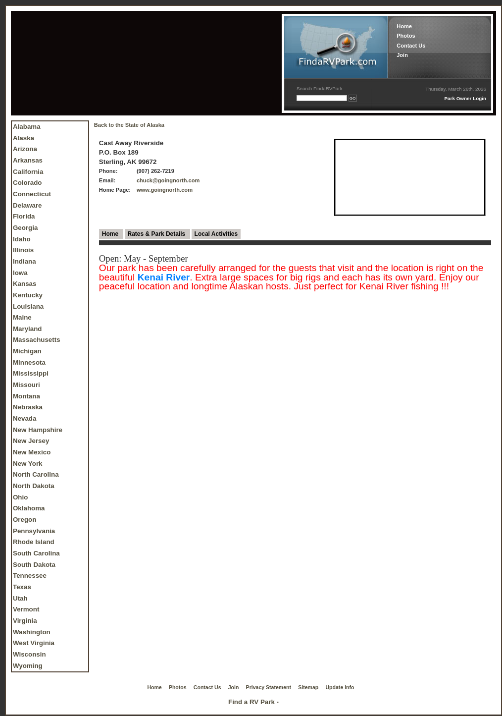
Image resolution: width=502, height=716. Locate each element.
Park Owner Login (465, 98)
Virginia (25, 620)
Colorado (27, 182)
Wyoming (28, 665)
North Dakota (33, 486)
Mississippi (31, 373)
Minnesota (29, 362)
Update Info (340, 687)
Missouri (26, 384)
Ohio (20, 497)
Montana (26, 396)
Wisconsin (29, 654)
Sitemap (308, 687)
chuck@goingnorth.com (168, 180)
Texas (22, 587)
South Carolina (36, 553)
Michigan (27, 351)
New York (28, 463)
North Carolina (36, 474)
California (28, 171)
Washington (31, 632)
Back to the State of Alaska (129, 125)
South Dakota (34, 564)
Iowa (20, 272)
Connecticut (32, 194)
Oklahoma (29, 508)
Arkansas (28, 160)
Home (404, 26)
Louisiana (28, 306)
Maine (22, 317)
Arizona (25, 149)
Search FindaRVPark (320, 88)
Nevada (24, 418)
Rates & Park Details (157, 233)
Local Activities (216, 233)
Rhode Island (33, 542)
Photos (406, 36)
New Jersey (31, 440)
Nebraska (28, 407)
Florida (24, 216)
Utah (20, 598)
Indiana (24, 261)
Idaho (22, 239)
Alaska (23, 138)
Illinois (23, 250)
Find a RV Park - (253, 702)
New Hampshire (37, 430)
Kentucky (28, 295)
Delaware (27, 205)
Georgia (25, 227)
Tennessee (30, 575)
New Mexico (31, 452)
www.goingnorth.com (165, 190)
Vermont (26, 609)
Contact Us (411, 46)
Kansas (24, 283)
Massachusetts (36, 339)
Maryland (27, 328)
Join (402, 55)
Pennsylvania (34, 531)
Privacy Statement (268, 687)
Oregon (24, 519)
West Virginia (33, 643)
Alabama (27, 126)
